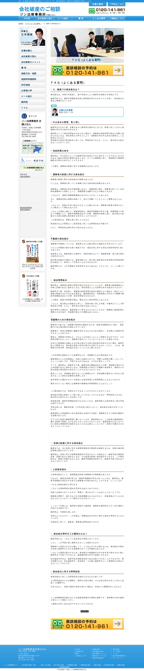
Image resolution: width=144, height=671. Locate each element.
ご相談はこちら (116, 18)
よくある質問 (98, 18)
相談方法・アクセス (99, 656)
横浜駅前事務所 (26, 208)
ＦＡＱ (24, 108)
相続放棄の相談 (109, 665)
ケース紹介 (63, 18)
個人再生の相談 (59, 665)
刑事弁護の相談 (86, 665)
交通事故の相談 (72, 665)
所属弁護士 (26, 51)
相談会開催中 (25, 177)
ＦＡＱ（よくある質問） (33, 23)
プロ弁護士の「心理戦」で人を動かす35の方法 (32, 300)
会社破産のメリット (31, 62)
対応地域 (25, 85)
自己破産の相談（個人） (29, 665)
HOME (27, 18)
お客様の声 (26, 90)
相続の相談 (97, 665)
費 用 (81, 18)
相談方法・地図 (28, 73)
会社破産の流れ (45, 18)
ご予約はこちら (116, 4)
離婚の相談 (121, 665)
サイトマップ (118, 658)
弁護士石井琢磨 (65, 110)
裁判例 (24, 102)
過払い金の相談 (46, 665)
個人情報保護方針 (119, 656)
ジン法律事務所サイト (12, 665)
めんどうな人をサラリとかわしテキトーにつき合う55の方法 (32, 266)
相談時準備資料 (28, 79)
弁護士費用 (97, 4)
